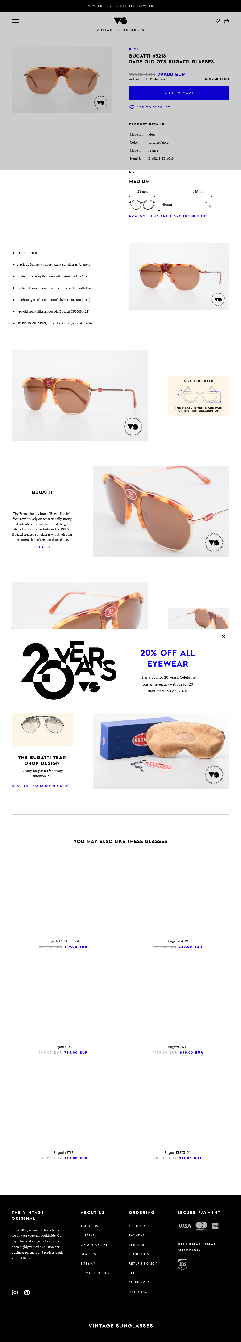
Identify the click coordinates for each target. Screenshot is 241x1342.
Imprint (88, 1235)
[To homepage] (120, 1326)
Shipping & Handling (139, 1287)
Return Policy (143, 1263)
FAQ (132, 1273)
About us (89, 1226)
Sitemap (88, 1263)
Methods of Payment (141, 1230)
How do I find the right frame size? (168, 216)
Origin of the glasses (94, 1249)
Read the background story (42, 786)
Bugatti (42, 547)
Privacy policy (95, 1273)
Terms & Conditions (140, 1249)
